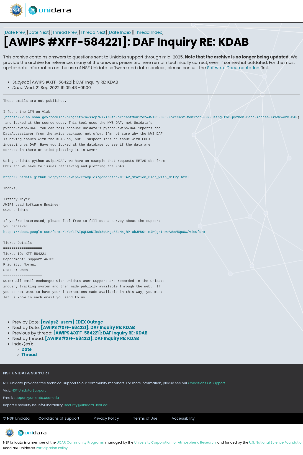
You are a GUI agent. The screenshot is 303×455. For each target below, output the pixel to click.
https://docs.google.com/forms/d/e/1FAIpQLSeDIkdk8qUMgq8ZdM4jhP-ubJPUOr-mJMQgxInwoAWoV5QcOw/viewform (104, 232)
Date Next (38, 32)
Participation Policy (52, 448)
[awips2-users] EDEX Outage (72, 322)
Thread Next (93, 32)
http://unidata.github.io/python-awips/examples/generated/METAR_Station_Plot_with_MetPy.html (96, 177)
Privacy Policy (106, 418)
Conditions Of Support (206, 383)
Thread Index (148, 32)
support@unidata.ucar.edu (36, 397)
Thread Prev (64, 32)
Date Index (120, 32)
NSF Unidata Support (29, 390)
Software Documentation (233, 68)
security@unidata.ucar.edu (87, 405)
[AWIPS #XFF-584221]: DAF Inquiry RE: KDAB (88, 327)
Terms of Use (145, 418)
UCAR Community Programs (80, 442)
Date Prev (15, 32)
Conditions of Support (59, 418)
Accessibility (183, 418)
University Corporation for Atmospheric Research (175, 442)
